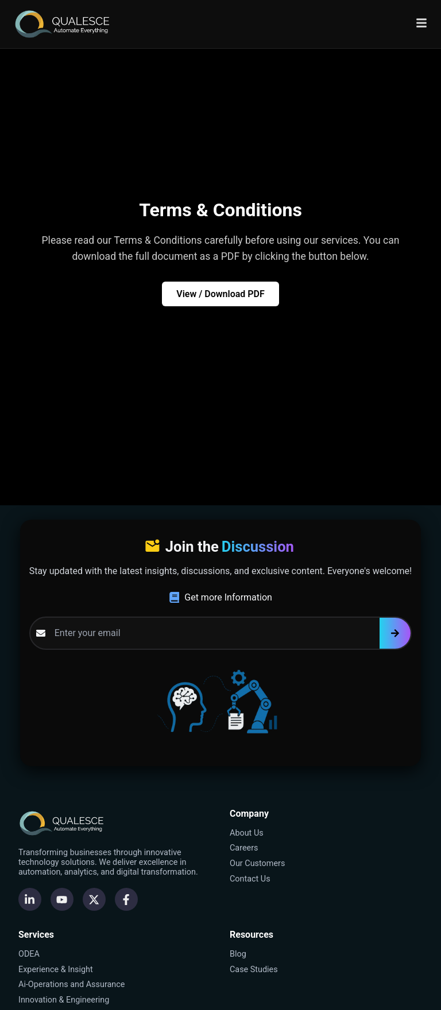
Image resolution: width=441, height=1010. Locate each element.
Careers (244, 848)
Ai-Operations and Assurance (71, 984)
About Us (247, 833)
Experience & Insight (55, 969)
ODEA (29, 954)
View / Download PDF (220, 293)
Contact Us (250, 879)
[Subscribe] (395, 633)
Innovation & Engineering (63, 1000)
